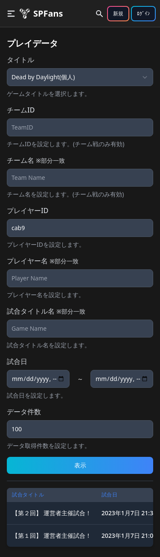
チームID (21, 110)
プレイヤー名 (43, 261)
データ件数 (24, 411)
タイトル (20, 59)
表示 (80, 465)
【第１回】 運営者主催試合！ (51, 535)
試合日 (17, 361)
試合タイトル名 (46, 311)
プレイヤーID (27, 210)
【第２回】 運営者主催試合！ (51, 513)
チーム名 (36, 160)
